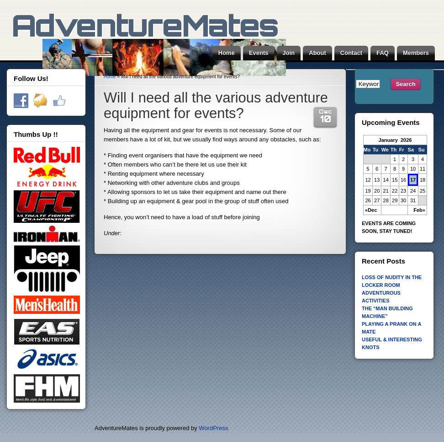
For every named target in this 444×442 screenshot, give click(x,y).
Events (259, 52)
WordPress (213, 428)
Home (226, 52)
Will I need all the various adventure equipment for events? (216, 105)
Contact (351, 52)
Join (289, 52)
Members (416, 52)
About (317, 52)
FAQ (382, 52)
